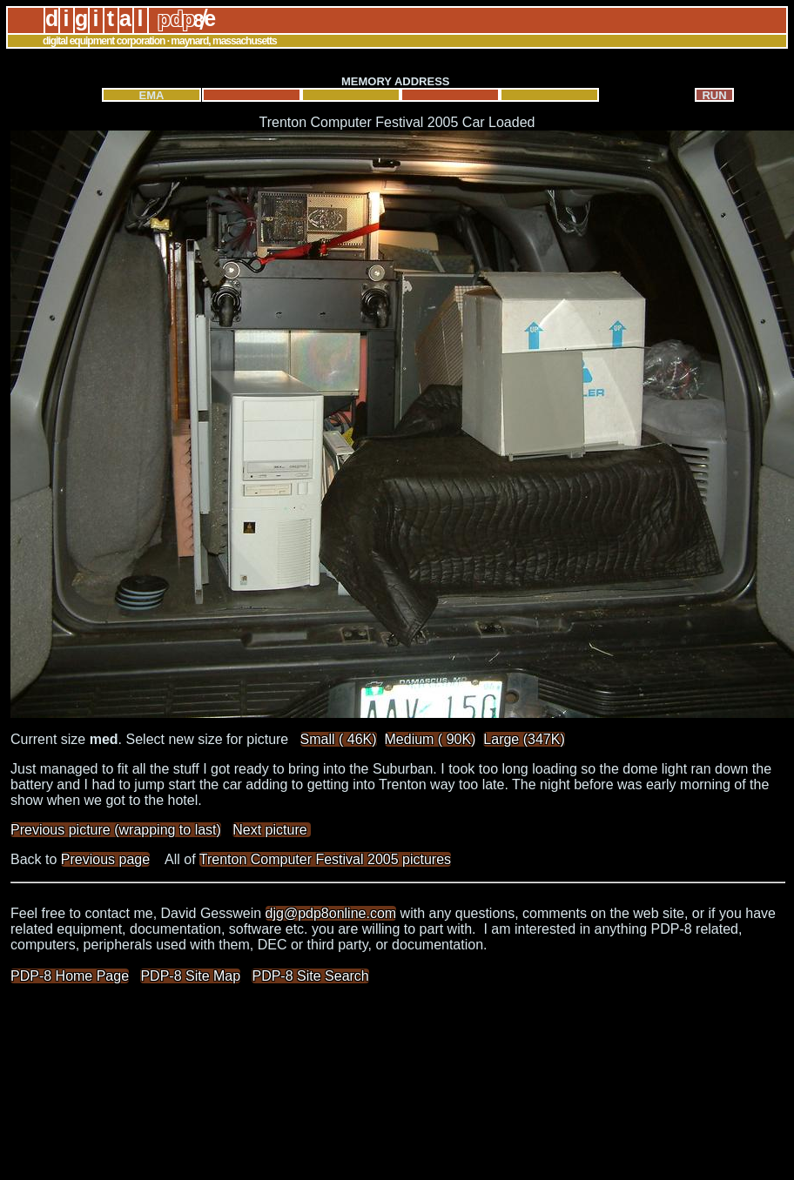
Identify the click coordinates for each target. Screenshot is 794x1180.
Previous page (105, 859)
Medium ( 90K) (430, 739)
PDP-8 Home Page (69, 976)
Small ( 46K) (338, 739)
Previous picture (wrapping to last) (115, 829)
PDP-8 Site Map (190, 976)
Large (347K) (523, 739)
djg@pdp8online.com (331, 913)
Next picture (271, 829)
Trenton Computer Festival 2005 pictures (325, 859)
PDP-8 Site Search (310, 976)
